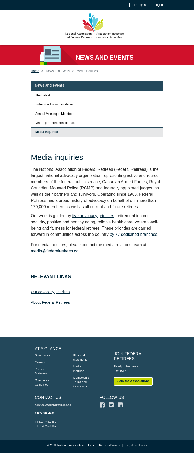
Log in (158, 5)
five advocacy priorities (93, 216)
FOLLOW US (112, 397)
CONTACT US (48, 397)
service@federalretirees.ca (53, 404)
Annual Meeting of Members (54, 114)
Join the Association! (133, 381)
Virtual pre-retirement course (55, 123)
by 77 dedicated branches (133, 234)
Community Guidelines (42, 382)
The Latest (42, 95)
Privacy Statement (41, 371)
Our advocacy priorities (50, 292)
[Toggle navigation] (38, 5)
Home (35, 71)
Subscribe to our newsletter (54, 104)
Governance (42, 355)
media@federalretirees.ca (54, 251)
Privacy (115, 445)
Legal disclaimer (136, 445)
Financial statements (80, 357)
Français (140, 5)
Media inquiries (46, 132)
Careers (40, 362)
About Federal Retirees (50, 302)
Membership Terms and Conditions (81, 382)
